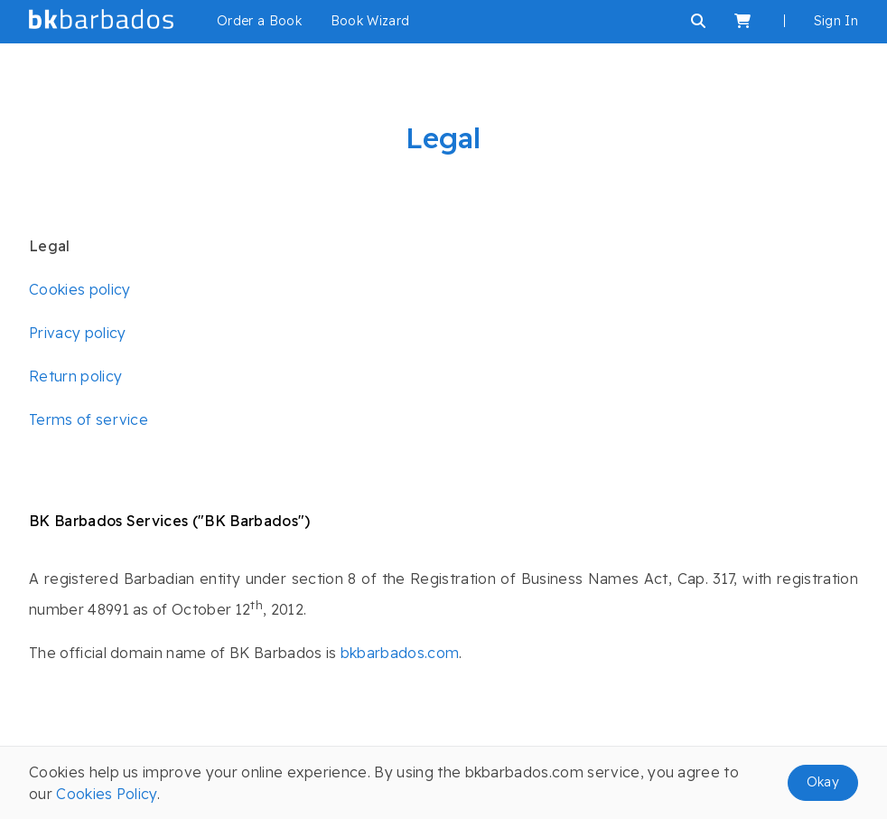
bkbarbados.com (400, 653)
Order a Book (259, 21)
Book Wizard (370, 21)
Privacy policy (77, 333)
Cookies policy (79, 289)
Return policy (75, 376)
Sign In (836, 21)
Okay (823, 782)
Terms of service (88, 419)
